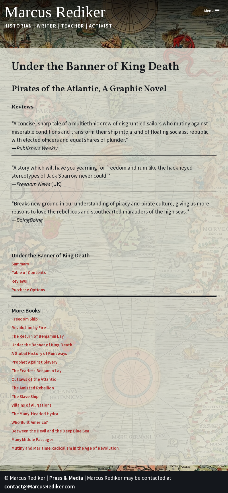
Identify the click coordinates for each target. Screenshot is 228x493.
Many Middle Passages (32, 439)
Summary (20, 264)
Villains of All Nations (31, 405)
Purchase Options (28, 289)
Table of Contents (28, 272)
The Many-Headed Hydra (34, 413)
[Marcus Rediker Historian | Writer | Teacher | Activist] (55, 12)
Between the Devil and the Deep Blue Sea (50, 431)
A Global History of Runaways (39, 353)
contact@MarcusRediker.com (39, 486)
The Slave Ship (24, 396)
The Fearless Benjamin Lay (36, 370)
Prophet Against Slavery (34, 362)
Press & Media (66, 477)
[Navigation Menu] (212, 10)
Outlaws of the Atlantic (33, 379)
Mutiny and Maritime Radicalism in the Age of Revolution (65, 448)
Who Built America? (29, 422)
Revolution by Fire (28, 327)
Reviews (19, 281)
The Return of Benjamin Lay (37, 336)
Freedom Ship (24, 319)
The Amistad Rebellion (32, 388)
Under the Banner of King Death (41, 345)
